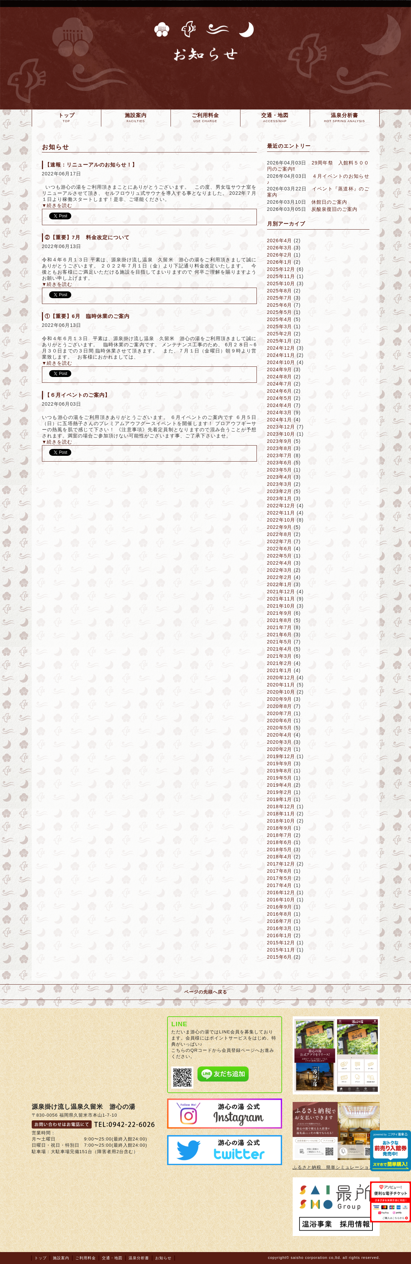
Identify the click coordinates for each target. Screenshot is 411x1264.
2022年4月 (279, 563)
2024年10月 (281, 362)
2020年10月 (281, 692)
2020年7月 (279, 713)
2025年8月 (279, 290)
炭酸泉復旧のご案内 (334, 209)
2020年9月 (279, 699)
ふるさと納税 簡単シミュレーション (333, 1167)
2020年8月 (279, 706)
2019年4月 (279, 785)
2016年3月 (279, 928)
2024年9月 (279, 369)
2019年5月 (279, 778)
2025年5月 (279, 312)
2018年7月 (279, 835)
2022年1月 (279, 584)
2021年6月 (279, 634)
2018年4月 (279, 856)
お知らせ (163, 1258)
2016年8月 (279, 914)
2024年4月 (279, 405)
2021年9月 (279, 613)
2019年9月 (279, 763)
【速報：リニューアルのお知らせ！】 (91, 165)
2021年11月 (281, 598)
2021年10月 (281, 606)
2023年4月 (279, 477)
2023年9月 (279, 441)
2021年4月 (279, 649)
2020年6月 (279, 720)
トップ (40, 1258)
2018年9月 (279, 828)
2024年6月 (279, 391)
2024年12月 (281, 348)
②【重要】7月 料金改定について (87, 237)
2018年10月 (281, 821)
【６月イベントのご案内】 (77, 395)
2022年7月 (279, 541)
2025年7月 (279, 298)
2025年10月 (281, 283)
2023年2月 (279, 491)
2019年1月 (279, 799)
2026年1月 (279, 262)
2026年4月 (279, 240)
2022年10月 (281, 520)
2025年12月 (281, 269)
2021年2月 (279, 663)
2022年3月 (279, 570)
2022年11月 (281, 512)
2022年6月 (279, 548)
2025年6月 (279, 305)
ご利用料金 (85, 1258)
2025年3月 (279, 326)
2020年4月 (279, 735)
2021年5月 (279, 641)
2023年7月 (279, 455)
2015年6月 (279, 957)
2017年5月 (279, 878)
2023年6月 (279, 462)
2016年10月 (281, 899)
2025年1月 (279, 341)
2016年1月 (279, 935)
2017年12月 (281, 864)
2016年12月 (281, 892)
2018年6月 (279, 842)
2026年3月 (279, 247)
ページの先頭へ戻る (205, 991)
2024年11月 (281, 355)
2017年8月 (279, 871)
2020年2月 (279, 749)
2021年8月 (279, 620)
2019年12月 (281, 756)
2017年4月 (279, 885)
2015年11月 (281, 950)
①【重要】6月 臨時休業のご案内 (87, 316)
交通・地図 (112, 1258)
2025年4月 (279, 319)
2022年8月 (279, 534)
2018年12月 (281, 806)
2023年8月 (279, 448)
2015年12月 (281, 942)
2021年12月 (281, 591)
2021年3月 (279, 656)
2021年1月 (279, 670)
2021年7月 (279, 627)
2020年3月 (279, 742)
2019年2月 (279, 792)
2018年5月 (279, 849)
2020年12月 (281, 677)
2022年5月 (279, 555)
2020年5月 (279, 727)
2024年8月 (279, 376)
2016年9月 (279, 907)
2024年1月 (279, 419)
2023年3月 (279, 484)
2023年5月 (279, 470)
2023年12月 (281, 427)
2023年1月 (279, 498)
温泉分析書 (139, 1258)
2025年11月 (281, 276)
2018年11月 (281, 813)
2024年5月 (279, 398)
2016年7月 (279, 921)
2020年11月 (281, 684)
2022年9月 (279, 527)
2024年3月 (279, 412)
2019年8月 (279, 770)
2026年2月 (279, 255)
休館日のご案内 (329, 202)
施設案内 (61, 1258)
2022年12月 (281, 505)
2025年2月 (279, 333)
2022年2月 (279, 577)
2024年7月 (279, 384)
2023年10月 (281, 434)
